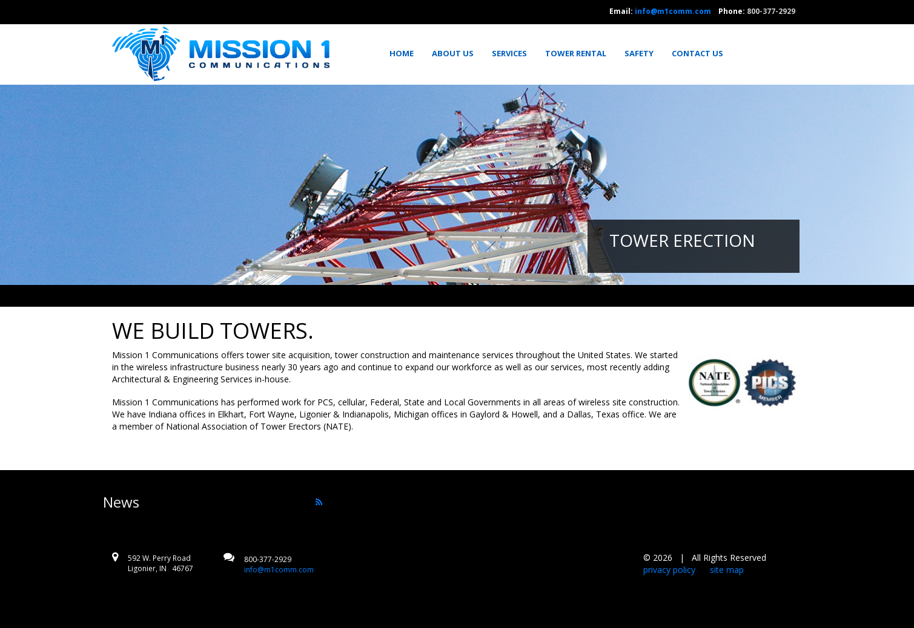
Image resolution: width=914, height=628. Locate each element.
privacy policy (669, 569)
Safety (639, 53)
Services (509, 53)
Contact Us (697, 53)
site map (727, 569)
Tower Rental (575, 53)
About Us (453, 53)
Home (401, 53)
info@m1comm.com (673, 11)
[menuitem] (405, 53)
